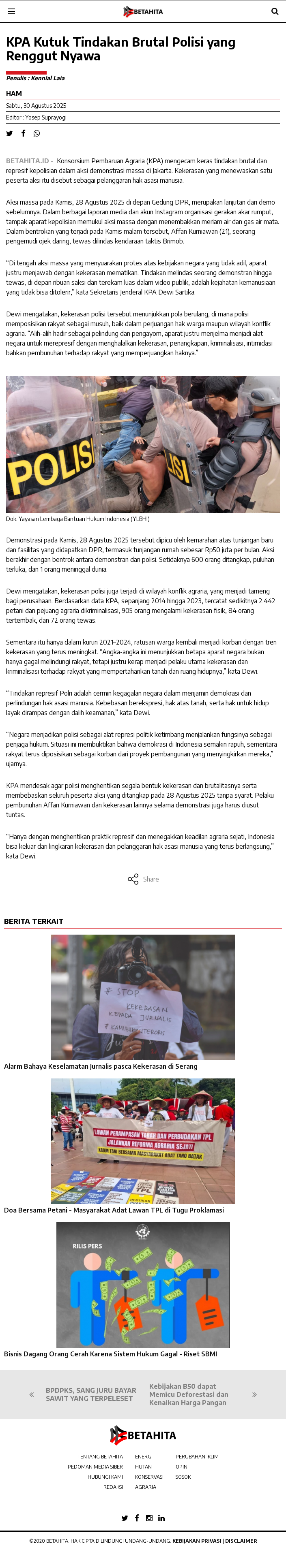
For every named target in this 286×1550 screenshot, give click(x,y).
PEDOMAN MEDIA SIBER (95, 1467)
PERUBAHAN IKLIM (197, 1457)
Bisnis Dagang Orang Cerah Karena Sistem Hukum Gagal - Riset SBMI (110, 1354)
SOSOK (183, 1477)
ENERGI (144, 1457)
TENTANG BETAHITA (100, 1457)
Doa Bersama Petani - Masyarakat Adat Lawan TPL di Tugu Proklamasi (114, 1210)
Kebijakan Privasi (196, 1541)
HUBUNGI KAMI (105, 1477)
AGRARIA (145, 1487)
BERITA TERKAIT (34, 921)
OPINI (182, 1467)
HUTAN (143, 1467)
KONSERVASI (149, 1477)
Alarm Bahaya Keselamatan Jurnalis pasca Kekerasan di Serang (101, 1066)
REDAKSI (113, 1487)
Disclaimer (241, 1541)
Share (143, 879)
